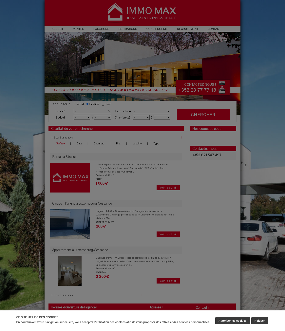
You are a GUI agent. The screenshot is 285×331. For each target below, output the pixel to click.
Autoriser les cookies (232, 320)
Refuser (260, 320)
